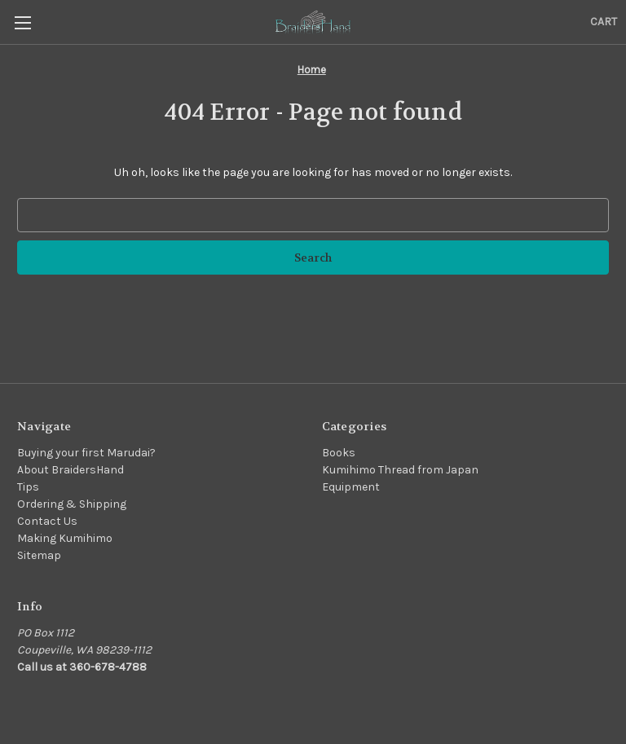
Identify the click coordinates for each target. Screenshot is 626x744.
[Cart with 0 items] (603, 22)
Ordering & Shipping (71, 504)
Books (338, 453)
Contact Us (47, 521)
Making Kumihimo (64, 538)
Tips (28, 487)
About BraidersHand (70, 470)
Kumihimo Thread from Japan (400, 470)
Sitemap (39, 555)
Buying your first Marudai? (86, 453)
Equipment (351, 487)
